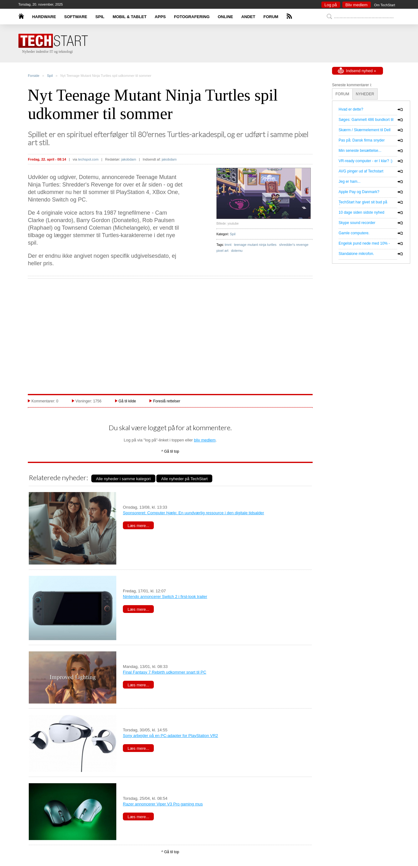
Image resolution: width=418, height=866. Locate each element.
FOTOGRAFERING (191, 16)
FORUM (271, 16)
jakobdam (128, 159)
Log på (331, 4)
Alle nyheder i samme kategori (123, 478)
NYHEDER (365, 94)
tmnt (228, 244)
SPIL (99, 16)
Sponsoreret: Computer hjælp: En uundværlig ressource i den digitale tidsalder (193, 512)
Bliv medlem (356, 4)
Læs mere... (138, 525)
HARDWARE (44, 16)
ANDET (248, 16)
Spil (50, 75)
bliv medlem (204, 440)
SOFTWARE (75, 16)
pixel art (222, 250)
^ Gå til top (170, 451)
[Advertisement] (218, 44)
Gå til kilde (127, 401)
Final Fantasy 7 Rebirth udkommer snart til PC (164, 672)
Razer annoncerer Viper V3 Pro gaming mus (163, 804)
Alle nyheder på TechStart (184, 478)
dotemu (237, 250)
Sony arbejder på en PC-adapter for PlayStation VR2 (170, 735)
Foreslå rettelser (166, 401)
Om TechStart (384, 5)
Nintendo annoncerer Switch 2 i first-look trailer (165, 596)
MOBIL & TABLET (130, 16)
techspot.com (88, 159)
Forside (33, 75)
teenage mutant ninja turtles (255, 244)
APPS (160, 16)
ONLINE (225, 16)
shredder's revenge (294, 244)
